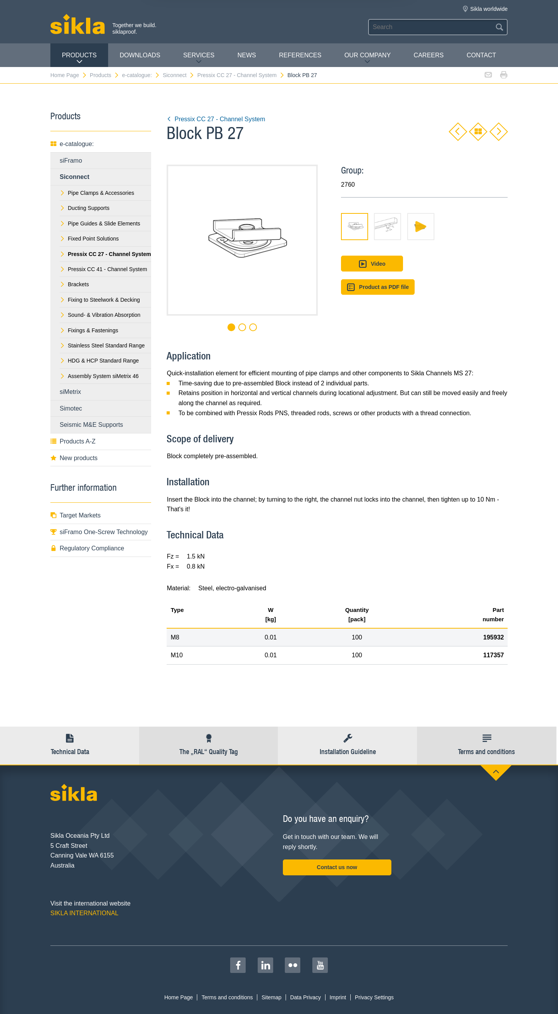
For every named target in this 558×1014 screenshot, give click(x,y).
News (247, 55)
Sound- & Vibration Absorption (100, 315)
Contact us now (337, 867)
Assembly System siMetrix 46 (99, 376)
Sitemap (271, 997)
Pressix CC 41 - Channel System (103, 269)
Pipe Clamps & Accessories (97, 193)
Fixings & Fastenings (89, 330)
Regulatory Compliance (87, 548)
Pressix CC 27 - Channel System (241, 75)
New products (74, 458)
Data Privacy (305, 997)
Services (199, 58)
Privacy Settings (374, 997)
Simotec (71, 408)
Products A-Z (72, 441)
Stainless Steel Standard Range (102, 345)
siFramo (71, 160)
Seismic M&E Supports (91, 424)
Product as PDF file (378, 287)
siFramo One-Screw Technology (99, 532)
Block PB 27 (302, 75)
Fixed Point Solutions (89, 238)
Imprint (337, 997)
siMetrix (70, 391)
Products (79, 58)
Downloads (140, 55)
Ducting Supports (84, 208)
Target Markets (75, 515)
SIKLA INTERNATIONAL (84, 913)
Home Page (68, 75)
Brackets (74, 284)
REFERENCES (300, 55)
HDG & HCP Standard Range (99, 360)
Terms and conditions (227, 997)
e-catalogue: (141, 75)
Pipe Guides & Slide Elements (100, 223)
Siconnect (179, 75)
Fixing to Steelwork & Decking (100, 300)
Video (371, 264)
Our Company (367, 58)
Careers (429, 55)
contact (481, 55)
